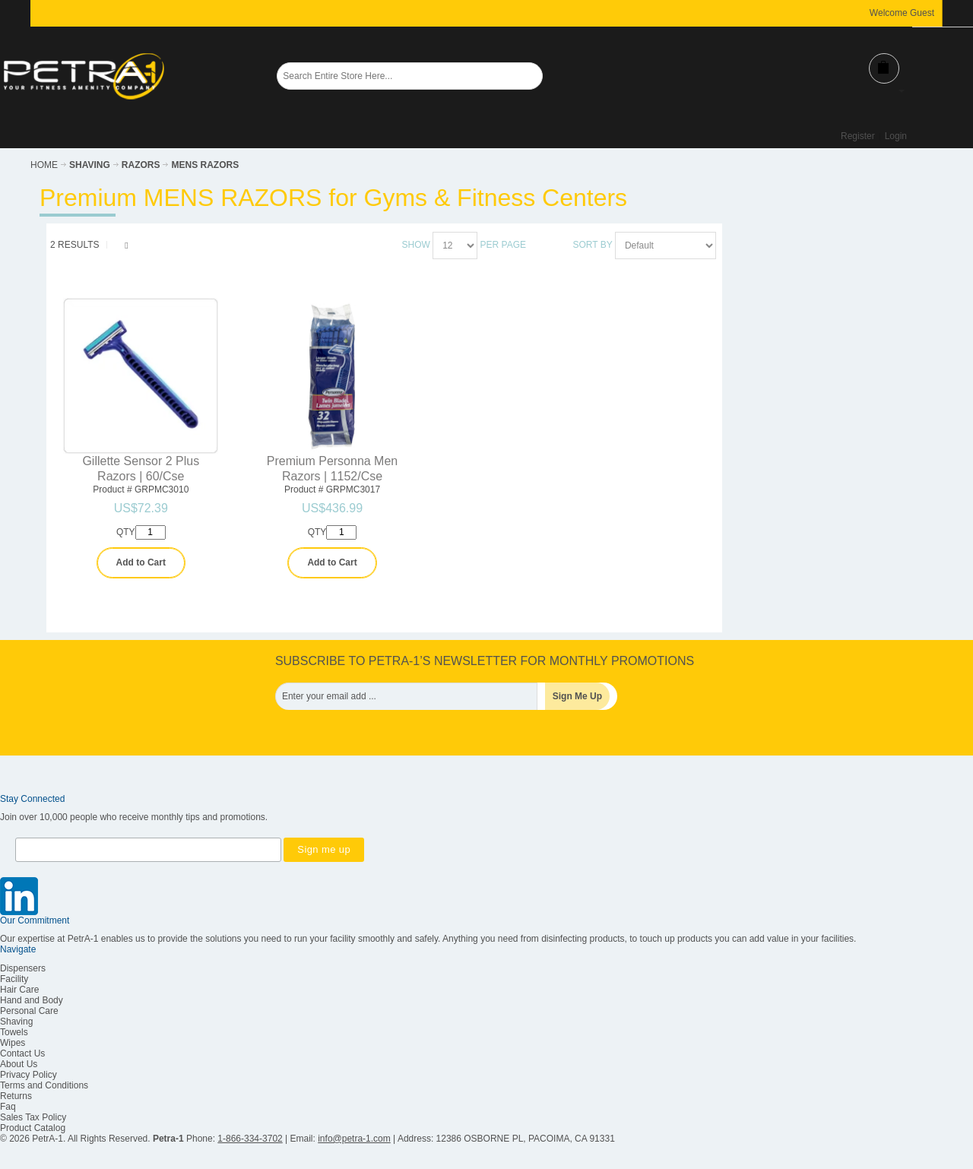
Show (416, 244)
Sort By (593, 244)
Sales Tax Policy (33, 1117)
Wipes (12, 1043)
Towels (14, 1032)
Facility (14, 979)
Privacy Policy (28, 1074)
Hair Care (19, 989)
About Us (18, 1064)
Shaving (16, 1021)
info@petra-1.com (354, 1138)
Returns (16, 1096)
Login (896, 136)
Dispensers (23, 968)
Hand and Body (31, 1000)
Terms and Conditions (44, 1085)
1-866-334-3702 (249, 1138)
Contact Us (22, 1053)
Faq (8, 1106)
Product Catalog (32, 1128)
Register (858, 136)
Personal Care (29, 1011)
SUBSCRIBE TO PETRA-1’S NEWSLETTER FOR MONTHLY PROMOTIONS (484, 660)
